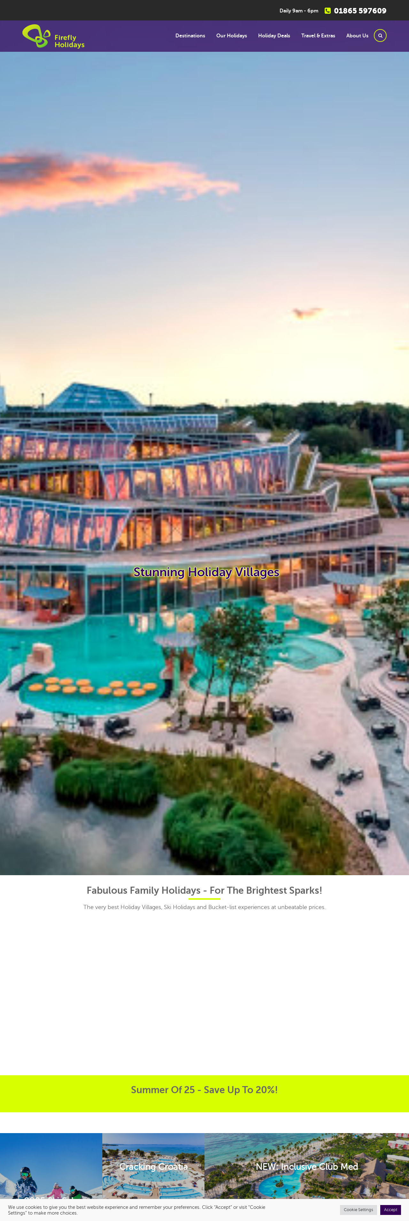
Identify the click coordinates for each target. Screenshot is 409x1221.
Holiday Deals (274, 36)
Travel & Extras (318, 36)
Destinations (190, 36)
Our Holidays (231, 36)
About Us (357, 36)
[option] (204, 588)
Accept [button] (390, 1210)
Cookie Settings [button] (358, 1210)
